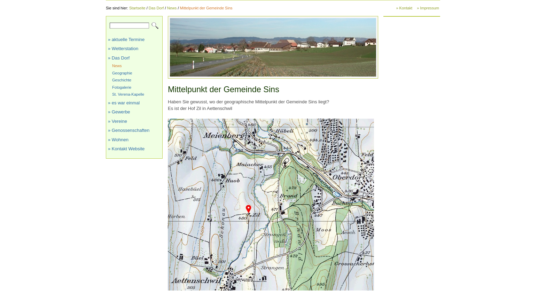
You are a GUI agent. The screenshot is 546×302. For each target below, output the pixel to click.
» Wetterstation (123, 48)
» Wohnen (118, 139)
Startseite (137, 8)
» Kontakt (404, 8)
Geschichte (121, 80)
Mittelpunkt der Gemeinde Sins (206, 8)
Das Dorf (156, 8)
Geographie (122, 73)
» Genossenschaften (128, 130)
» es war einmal (124, 102)
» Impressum (428, 8)
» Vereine (117, 121)
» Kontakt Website (126, 148)
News (172, 8)
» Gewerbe (119, 111)
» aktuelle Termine (126, 39)
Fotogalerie (121, 87)
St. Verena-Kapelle (128, 94)
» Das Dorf (119, 58)
